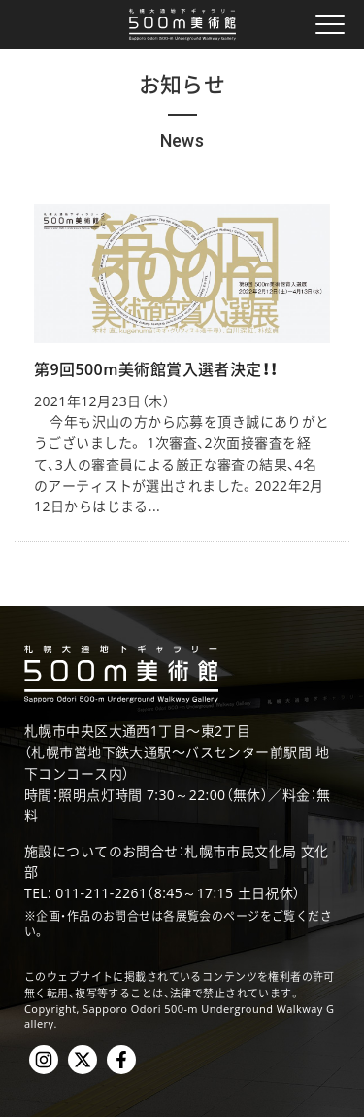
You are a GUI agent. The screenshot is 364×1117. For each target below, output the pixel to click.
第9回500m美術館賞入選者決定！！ (156, 369)
